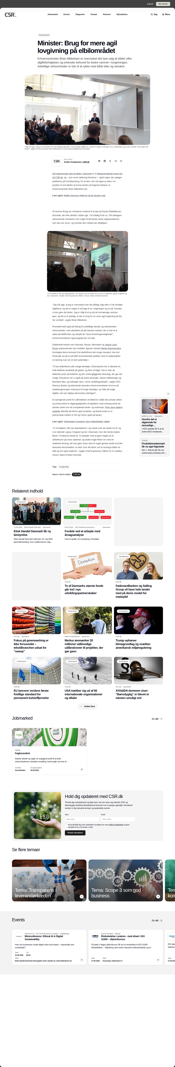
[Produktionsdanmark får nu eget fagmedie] (154, 447)
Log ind (150, 4)
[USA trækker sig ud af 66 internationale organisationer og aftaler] (87, 678)
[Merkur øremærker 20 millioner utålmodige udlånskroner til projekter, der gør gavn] (87, 630)
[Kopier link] (121, 161)
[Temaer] (94, 14)
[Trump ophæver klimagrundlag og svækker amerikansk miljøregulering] (138, 628)
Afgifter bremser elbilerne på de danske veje (84, 195)
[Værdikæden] (123, 556)
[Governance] (44, 35)
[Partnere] (107, 14)
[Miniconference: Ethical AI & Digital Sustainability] (49, 947)
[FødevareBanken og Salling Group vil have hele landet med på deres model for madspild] (138, 575)
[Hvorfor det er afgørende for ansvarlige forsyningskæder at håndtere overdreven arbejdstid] (154, 416)
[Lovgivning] (64, 467)
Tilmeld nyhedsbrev (75, 833)
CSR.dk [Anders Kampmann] (86, 162)
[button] (168, 394)
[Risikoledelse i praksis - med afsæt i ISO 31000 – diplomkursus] (125, 947)
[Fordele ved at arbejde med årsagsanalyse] (87, 519)
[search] (154, 14)
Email (103, 815)
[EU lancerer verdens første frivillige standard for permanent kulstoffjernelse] (36, 678)
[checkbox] (66, 826)
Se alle (157, 719)
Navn (67, 815)
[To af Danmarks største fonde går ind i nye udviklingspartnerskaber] (87, 573)
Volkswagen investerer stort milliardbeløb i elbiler (87, 421)
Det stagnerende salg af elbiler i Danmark (72, 174)
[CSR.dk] (76, 474)
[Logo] (10, 14)
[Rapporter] (80, 14)
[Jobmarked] (53, 14)
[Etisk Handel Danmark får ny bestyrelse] (36, 520)
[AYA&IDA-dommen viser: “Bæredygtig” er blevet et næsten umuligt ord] (138, 678)
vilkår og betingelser (116, 825)
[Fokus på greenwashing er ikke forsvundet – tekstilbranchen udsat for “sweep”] (36, 630)
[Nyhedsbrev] (122, 14)
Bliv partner (163, 4)
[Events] (66, 14)
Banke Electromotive (111, 348)
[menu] (166, 14)
